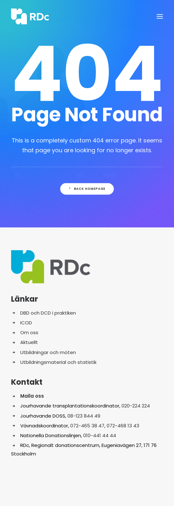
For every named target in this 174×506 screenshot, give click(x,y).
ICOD (26, 322)
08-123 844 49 (83, 416)
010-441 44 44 (99, 435)
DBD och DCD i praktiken (48, 313)
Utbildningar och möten (48, 352)
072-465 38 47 (87, 425)
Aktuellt (29, 342)
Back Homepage (87, 189)
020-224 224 (135, 405)
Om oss (29, 332)
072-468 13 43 (123, 425)
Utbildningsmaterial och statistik (58, 362)
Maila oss (32, 396)
